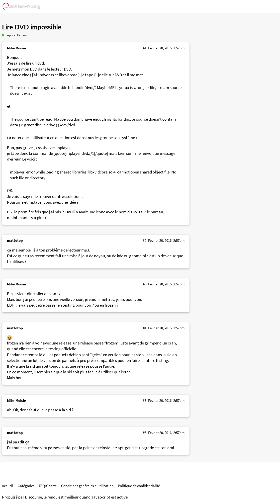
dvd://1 (88, 153)
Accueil (7, 485)
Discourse (33, 497)
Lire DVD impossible (31, 27)
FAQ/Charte (48, 485)
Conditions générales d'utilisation (87, 485)
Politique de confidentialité (139, 485)
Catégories (26, 485)
